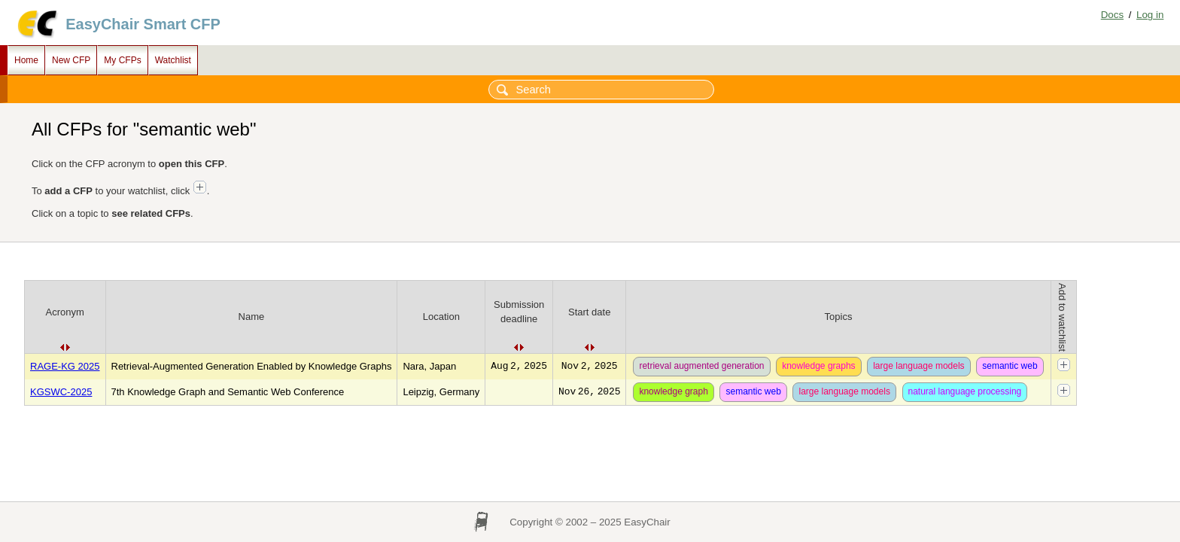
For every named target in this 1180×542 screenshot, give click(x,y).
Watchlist (173, 60)
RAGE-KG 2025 (65, 366)
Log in (1149, 14)
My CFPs (122, 60)
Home (26, 60)
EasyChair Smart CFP (142, 24)
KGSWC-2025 (61, 391)
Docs (1112, 14)
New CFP (71, 60)
